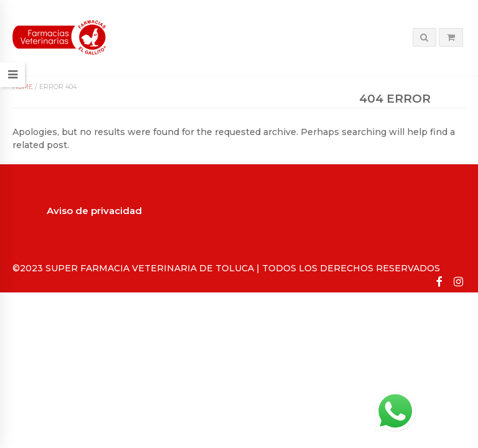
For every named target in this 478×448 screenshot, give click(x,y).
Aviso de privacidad (94, 211)
